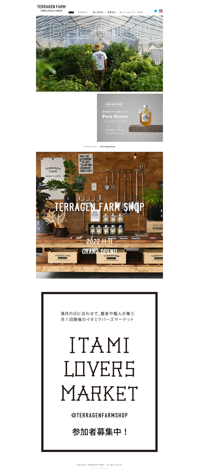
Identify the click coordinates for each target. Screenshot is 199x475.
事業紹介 (112, 12)
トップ (71, 12)
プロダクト (83, 12)
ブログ (140, 12)
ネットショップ (127, 12)
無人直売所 (98, 12)
